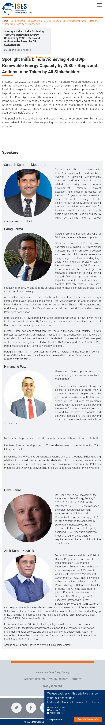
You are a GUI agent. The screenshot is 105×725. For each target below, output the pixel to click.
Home (5, 21)
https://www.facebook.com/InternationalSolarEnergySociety (31, 708)
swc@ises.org (52, 686)
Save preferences (55, 723)
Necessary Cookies (57, 711)
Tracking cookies (56, 716)
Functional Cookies (57, 714)
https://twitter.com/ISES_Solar (16, 708)
